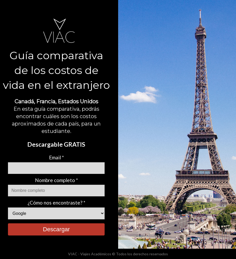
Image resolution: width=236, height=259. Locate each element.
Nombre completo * (56, 180)
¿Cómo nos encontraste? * (56, 203)
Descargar (56, 229)
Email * (56, 157)
